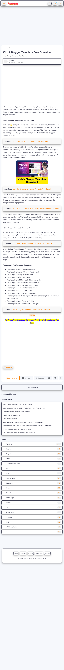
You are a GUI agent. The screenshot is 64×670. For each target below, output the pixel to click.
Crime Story (32, 493)
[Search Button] (50, 3)
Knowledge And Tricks (32, 464)
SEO (32, 468)
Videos (32, 473)
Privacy (30, 553)
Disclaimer (39, 553)
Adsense (32, 532)
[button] (26, 378)
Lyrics (32, 507)
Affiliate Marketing (32, 527)
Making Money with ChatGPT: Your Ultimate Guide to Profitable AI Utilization (27, 425)
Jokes (32, 459)
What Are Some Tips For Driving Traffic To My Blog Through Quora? (24, 408)
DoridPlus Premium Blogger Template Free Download (32, 243)
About (16, 553)
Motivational (32, 512)
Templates (8, 367)
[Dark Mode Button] (60, 3)
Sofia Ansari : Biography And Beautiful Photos (17, 404)
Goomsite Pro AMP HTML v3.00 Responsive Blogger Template (36, 208)
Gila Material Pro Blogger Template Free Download (19, 432)
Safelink (47, 553)
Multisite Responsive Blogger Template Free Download (33, 189)
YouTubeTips (32, 498)
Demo (32, 315)
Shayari (32, 454)
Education (32, 517)
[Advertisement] (18, 27)
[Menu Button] (4, 3)
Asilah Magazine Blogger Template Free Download (31, 310)
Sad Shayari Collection (10, 418)
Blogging (32, 449)
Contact (23, 553)
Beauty (32, 488)
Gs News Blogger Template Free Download (16, 411)
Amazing (32, 503)
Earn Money (32, 483)
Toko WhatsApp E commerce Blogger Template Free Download (23, 422)
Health (32, 522)
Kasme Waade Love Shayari (12, 415)
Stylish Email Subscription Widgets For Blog (17, 429)
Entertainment (32, 478)
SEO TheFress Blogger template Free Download (30, 141)
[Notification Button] (55, 3)
